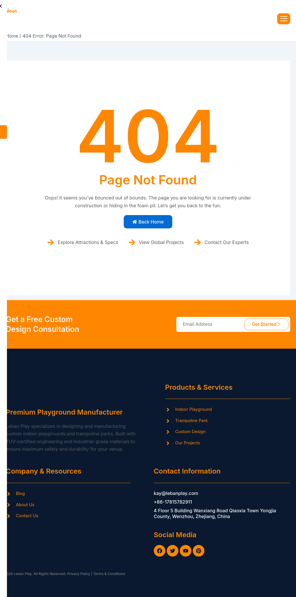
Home (12, 35)
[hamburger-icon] (283, 18)
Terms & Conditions (109, 574)
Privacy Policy (78, 574)
